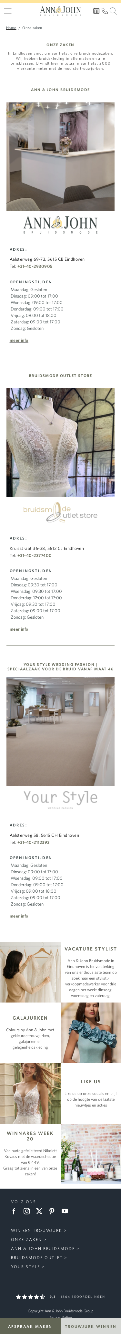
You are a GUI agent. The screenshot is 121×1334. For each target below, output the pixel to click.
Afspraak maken (30, 1326)
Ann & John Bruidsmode (43, 1248)
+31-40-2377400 (34, 555)
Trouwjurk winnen (91, 1326)
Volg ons (23, 1201)
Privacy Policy (60, 1318)
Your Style (25, 1266)
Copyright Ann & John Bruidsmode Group (60, 1311)
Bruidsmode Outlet (37, 1257)
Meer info (19, 340)
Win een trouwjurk (36, 1230)
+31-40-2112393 (33, 842)
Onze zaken (26, 1239)
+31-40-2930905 (35, 266)
